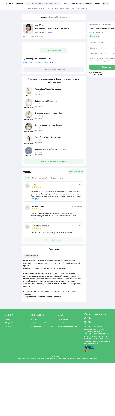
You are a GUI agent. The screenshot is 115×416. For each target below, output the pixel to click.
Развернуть (35, 199)
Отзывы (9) (53, 17)
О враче (63, 17)
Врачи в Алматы (39, 8)
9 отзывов (49, 32)
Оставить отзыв (76, 172)
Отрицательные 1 (58, 178)
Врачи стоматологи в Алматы (55, 8)
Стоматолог (39, 36)
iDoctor (9, 3)
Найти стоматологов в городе (53, 161)
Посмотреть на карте (54, 50)
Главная (43, 17)
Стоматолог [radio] (94, 36)
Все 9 (27, 178)
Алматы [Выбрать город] (19, 3)
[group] (94, 36)
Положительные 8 (39, 178)
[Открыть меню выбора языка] (105, 3)
